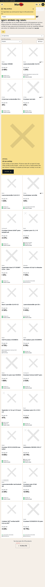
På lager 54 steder (28, 112)
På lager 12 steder (6, 317)
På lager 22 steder (28, 245)
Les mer (37, 28)
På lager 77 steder (6, 208)
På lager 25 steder (6, 245)
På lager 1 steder (6, 425)
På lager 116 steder (6, 112)
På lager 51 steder (28, 352)
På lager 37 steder (6, 499)
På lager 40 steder (28, 425)
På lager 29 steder (28, 499)
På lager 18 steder (6, 388)
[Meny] (2, 4)
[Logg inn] (39, 4)
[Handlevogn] (43, 4)
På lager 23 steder (28, 388)
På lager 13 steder (6, 282)
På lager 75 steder (28, 208)
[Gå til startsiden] (19, 4)
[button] (22, 35)
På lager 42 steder (28, 77)
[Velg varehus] (36, 4)
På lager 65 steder (6, 462)
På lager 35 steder (6, 77)
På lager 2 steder (28, 317)
